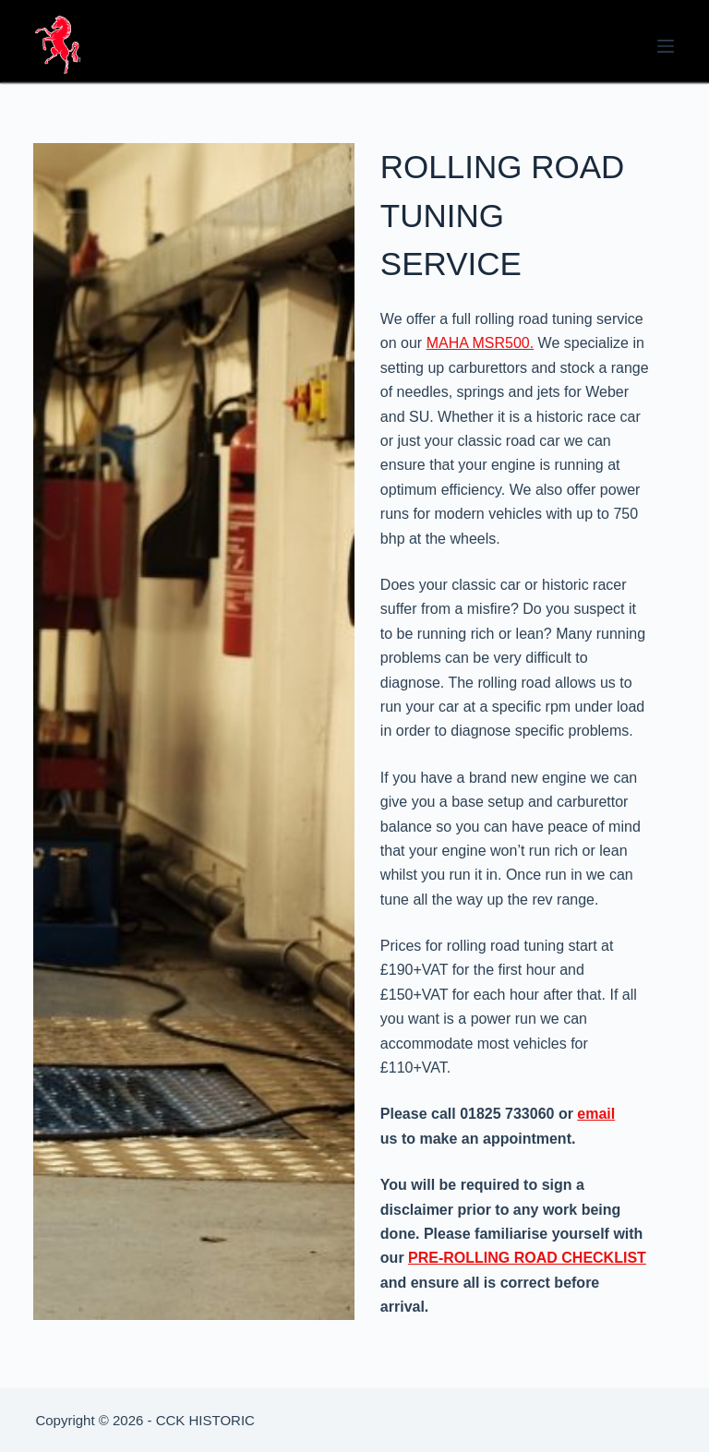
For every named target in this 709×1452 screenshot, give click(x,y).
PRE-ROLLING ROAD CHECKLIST (527, 1258)
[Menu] (665, 46)
